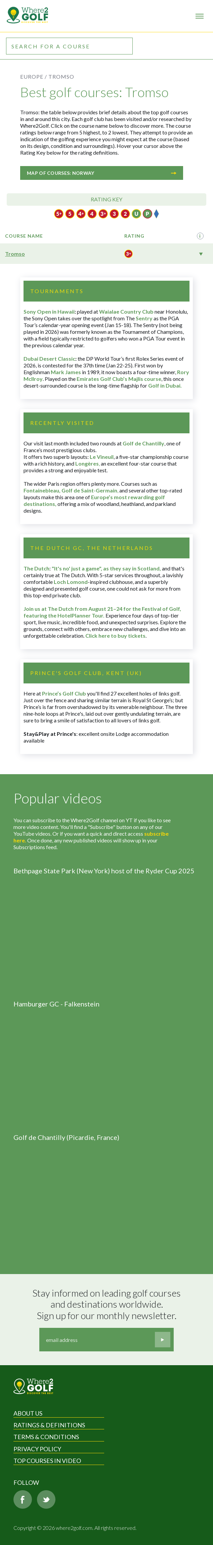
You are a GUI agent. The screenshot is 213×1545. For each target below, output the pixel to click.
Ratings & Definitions (49, 1425)
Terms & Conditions (46, 1436)
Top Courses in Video (47, 1460)
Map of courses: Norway (101, 173)
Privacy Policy (37, 1449)
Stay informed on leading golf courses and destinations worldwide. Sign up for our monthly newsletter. (107, 1304)
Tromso (15, 253)
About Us (27, 1413)
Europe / (33, 76)
